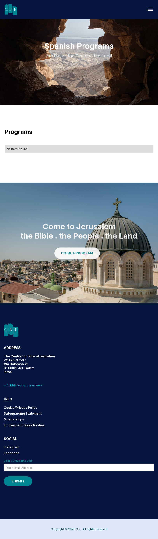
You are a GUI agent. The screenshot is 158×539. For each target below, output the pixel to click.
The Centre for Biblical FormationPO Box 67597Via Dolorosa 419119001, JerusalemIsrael (29, 364)
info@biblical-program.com (23, 385)
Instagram (11, 447)
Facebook (11, 453)
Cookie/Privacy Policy (20, 408)
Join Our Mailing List (18, 460)
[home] (11, 9)
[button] (150, 9)
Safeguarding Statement (23, 413)
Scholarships (14, 419)
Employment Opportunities (24, 425)
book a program (77, 259)
